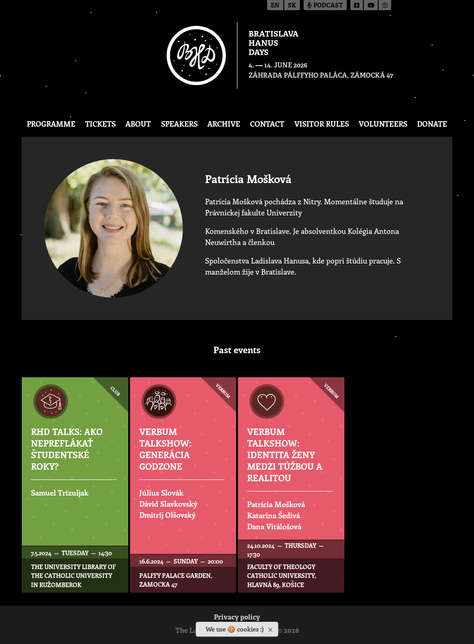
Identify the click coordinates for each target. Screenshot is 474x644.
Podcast (325, 6)
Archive (223, 124)
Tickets (100, 124)
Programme (51, 124)
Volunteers (383, 124)
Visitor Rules (321, 124)
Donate (432, 124)
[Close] (271, 627)
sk (292, 6)
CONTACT (267, 124)
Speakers (179, 124)
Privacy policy (237, 617)
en (275, 6)
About (138, 124)
